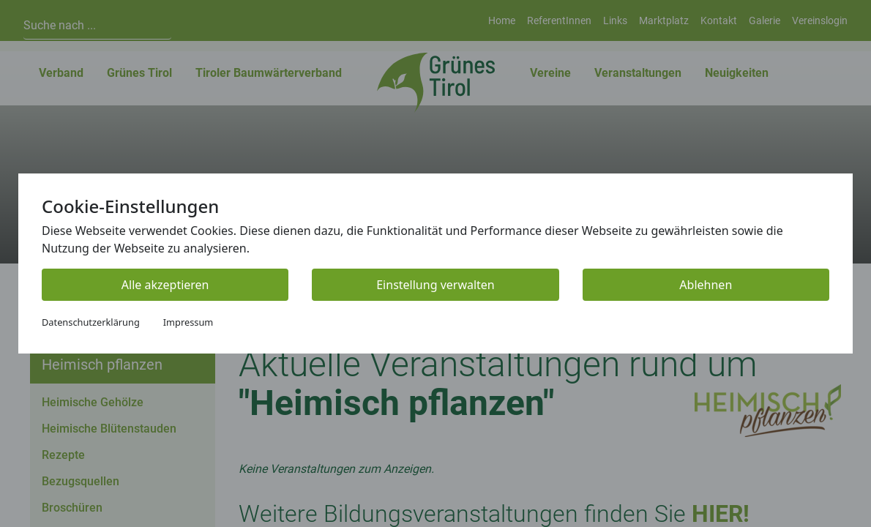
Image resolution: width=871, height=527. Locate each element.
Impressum (188, 322)
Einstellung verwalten (435, 285)
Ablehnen (705, 285)
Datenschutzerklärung (91, 322)
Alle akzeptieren (165, 285)
